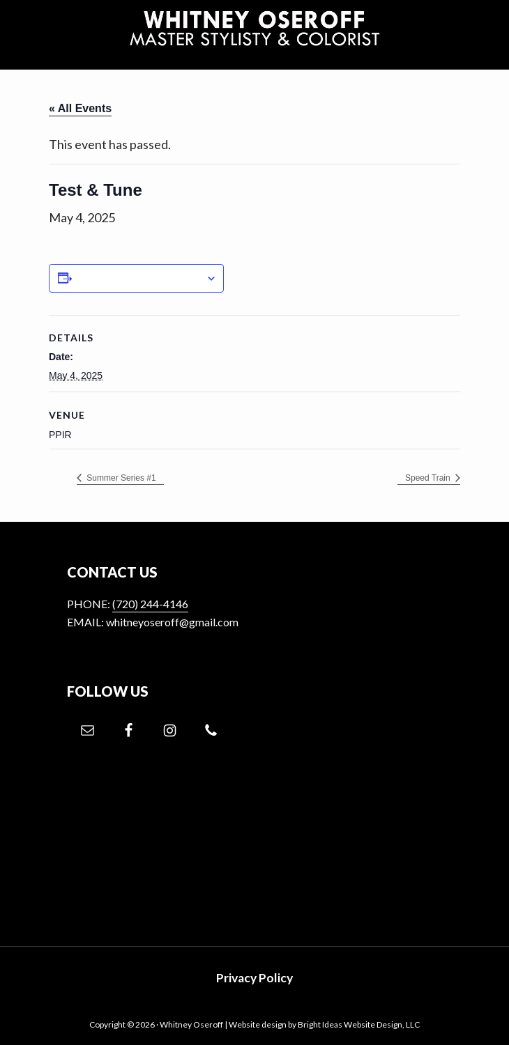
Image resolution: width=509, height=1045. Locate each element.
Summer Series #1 (120, 478)
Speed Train (429, 478)
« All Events (80, 108)
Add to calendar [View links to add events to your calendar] (139, 278)
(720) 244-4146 (150, 603)
